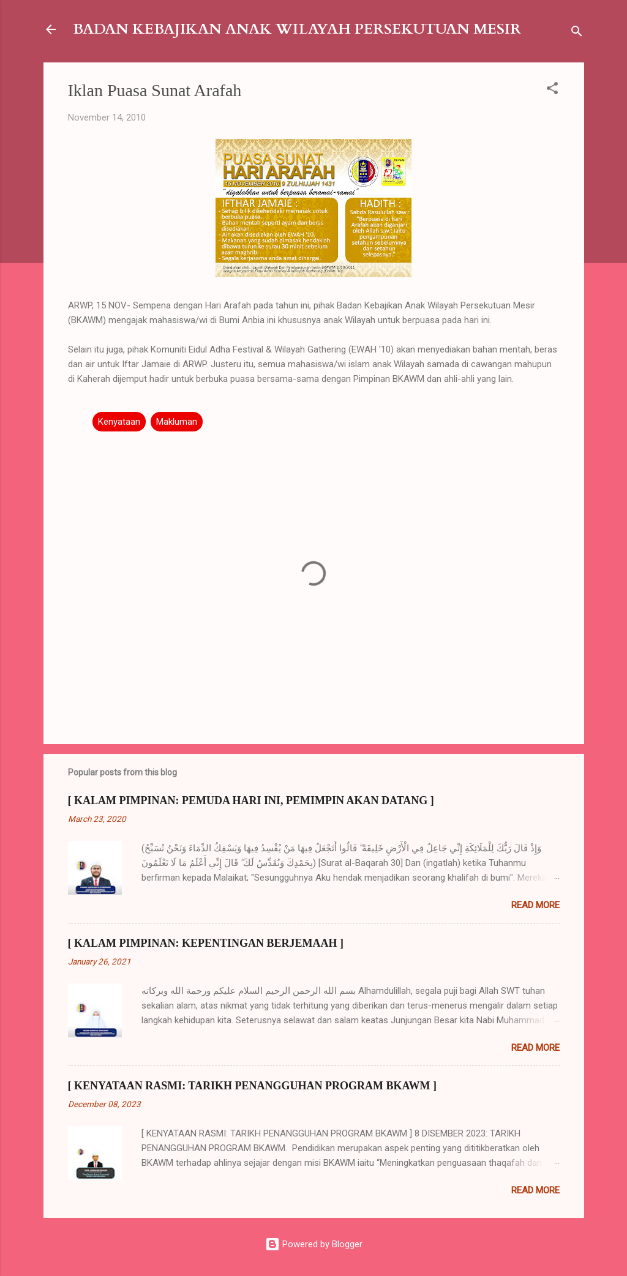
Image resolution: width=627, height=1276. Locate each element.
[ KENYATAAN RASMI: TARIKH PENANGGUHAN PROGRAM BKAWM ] (252, 1086)
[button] (552, 90)
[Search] (576, 33)
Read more (535, 905)
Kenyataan (119, 421)
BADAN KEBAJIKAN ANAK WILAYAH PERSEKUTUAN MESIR (297, 29)
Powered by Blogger (313, 1244)
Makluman (176, 421)
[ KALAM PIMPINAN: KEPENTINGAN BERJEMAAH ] (206, 943)
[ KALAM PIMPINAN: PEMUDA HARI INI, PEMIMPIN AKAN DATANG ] (251, 800)
